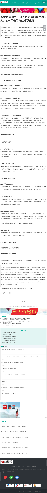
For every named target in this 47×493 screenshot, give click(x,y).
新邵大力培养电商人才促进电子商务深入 (9, 340)
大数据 (34, 3)
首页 (12, 2)
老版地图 (23, 466)
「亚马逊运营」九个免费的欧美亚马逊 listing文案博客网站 (13, 387)
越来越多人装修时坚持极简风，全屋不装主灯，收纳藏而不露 (14, 374)
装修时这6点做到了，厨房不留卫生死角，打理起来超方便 (13, 349)
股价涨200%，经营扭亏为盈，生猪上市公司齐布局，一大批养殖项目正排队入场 (17, 321)
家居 (31, 2)
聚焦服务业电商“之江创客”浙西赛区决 (9, 338)
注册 (39, 2)
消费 (27, 3)
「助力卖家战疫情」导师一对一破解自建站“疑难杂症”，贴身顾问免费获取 (16, 318)
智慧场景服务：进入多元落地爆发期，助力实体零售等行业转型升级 (14, 319)
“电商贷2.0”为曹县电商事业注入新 (8, 342)
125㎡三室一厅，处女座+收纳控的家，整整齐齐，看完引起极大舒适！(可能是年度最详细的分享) (20, 356)
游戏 (19, 3)
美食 (23, 3)
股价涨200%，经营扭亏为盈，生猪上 (9, 332)
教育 (27, 2)
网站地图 (29, 466)
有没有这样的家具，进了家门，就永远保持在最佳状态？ (13, 362)
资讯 (15, 2)
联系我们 (18, 466)
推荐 (3, 384)
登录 (35, 2)
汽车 (19, 2)
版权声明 (34, 466)
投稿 (44, 2)
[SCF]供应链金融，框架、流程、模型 (9, 393)
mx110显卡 (8, 293)
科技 (12, 3)
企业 (15, 3)
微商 (31, 3)
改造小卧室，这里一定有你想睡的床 (9, 368)
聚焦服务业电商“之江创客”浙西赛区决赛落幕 (10, 325)
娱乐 (23, 2)
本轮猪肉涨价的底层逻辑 (6, 322)
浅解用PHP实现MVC (6, 381)
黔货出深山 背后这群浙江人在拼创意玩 (9, 336)
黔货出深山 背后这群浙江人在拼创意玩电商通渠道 (11, 323)
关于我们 (13, 466)
